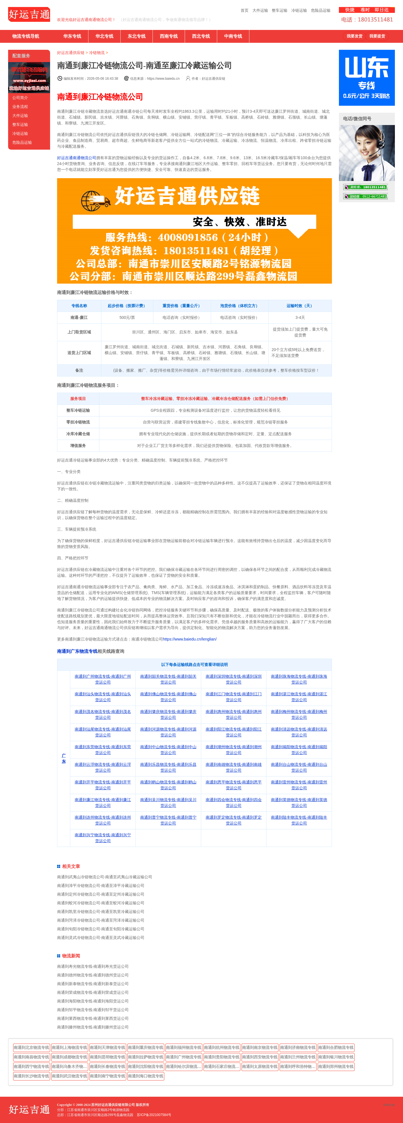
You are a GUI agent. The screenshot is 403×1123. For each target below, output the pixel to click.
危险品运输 (321, 10)
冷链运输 (299, 10)
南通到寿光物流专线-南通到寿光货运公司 (93, 966)
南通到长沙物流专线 (31, 1076)
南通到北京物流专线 (31, 1047)
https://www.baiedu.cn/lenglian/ (190, 639)
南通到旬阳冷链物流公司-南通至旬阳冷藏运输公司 (101, 929)
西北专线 (201, 36)
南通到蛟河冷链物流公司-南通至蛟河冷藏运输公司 (101, 903)
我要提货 (377, 36)
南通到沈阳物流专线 (145, 1066)
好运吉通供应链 (71, 52)
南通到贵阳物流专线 (221, 1057)
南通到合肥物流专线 (335, 1047)
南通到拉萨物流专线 (145, 1057)
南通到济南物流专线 (297, 1047)
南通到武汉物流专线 (69, 1076)
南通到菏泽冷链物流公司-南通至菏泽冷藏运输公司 (101, 920)
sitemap (389, 1105)
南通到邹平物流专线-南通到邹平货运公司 (93, 1009)
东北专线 (137, 36)
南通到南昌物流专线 (31, 1057)
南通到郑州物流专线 (335, 1066)
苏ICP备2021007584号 (154, 1115)
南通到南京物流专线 (259, 1047)
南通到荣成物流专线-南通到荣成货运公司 (93, 992)
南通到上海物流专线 (69, 1047)
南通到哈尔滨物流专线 (184, 1066)
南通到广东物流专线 (77, 651)
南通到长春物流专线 (107, 1066)
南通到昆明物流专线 (107, 1057)
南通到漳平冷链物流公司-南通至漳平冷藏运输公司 (101, 885)
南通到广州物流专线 (183, 1057)
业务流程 (20, 106)
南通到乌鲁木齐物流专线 (70, 1066)
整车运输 (279, 10)
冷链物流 (97, 52)
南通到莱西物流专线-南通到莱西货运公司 (93, 1018)
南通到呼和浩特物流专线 (298, 1066)
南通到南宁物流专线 (107, 1076)
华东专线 (72, 36)
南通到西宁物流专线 (31, 1066)
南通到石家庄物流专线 (222, 1066)
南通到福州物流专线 (183, 1047)
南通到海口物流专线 (145, 1076)
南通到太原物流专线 (259, 1066)
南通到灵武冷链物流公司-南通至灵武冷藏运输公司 (101, 937)
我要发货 (354, 36)
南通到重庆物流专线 (145, 1047)
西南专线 (169, 36)
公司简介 (20, 97)
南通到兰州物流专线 (297, 1057)
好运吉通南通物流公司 (76, 158)
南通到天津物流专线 (107, 1047)
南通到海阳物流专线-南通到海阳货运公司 (93, 1001)
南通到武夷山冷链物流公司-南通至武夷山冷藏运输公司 (105, 877)
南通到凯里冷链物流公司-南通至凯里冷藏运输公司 (101, 911)
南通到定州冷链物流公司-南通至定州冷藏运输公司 (101, 894)
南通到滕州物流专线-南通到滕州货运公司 (93, 1027)
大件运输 (260, 10)
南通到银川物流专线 (335, 1057)
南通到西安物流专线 (259, 1057)
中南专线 (233, 36)
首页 (245, 10)
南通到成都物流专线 (69, 1057)
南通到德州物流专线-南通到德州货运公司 (93, 975)
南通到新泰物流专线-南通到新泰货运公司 (93, 983)
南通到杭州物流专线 (221, 1047)
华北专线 (104, 36)
